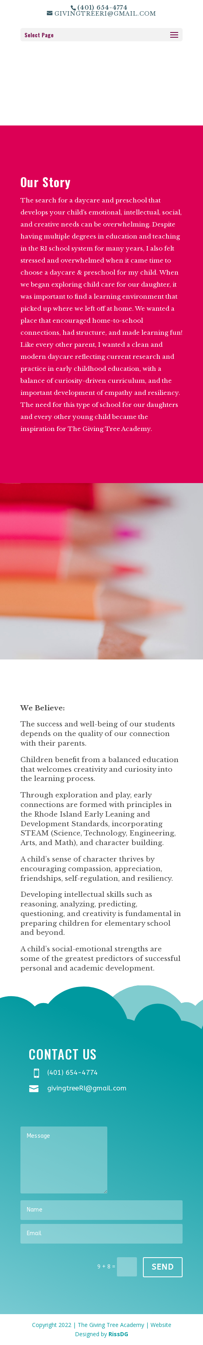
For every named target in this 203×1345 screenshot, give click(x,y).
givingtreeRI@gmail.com (87, 1088)
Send (163, 1267)
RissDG (118, 1334)
